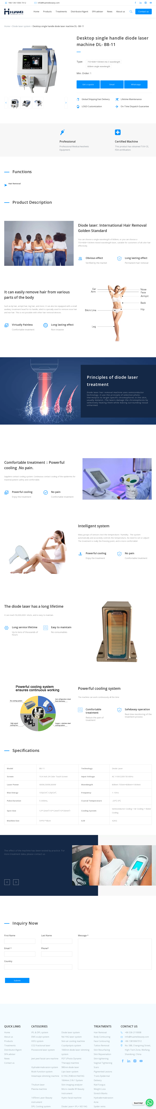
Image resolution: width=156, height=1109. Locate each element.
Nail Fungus (99, 1095)
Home (36, 11)
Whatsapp (135, 87)
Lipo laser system (69, 1082)
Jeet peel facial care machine (44, 1069)
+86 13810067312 (133, 1051)
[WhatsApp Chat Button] (149, 1102)
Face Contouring (102, 1051)
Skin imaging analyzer (72, 1095)
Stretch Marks (100, 1103)
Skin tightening (101, 1069)
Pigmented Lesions (103, 1082)
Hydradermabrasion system (44, 1077)
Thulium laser (38, 1095)
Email (112, 87)
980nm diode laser (70, 1077)
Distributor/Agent (79, 11)
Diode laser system (21, 26)
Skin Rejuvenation (102, 1064)
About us (120, 11)
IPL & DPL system (39, 1043)
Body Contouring (102, 1047)
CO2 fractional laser (40, 1056)
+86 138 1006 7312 (17, 2)
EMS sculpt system (40, 1047)
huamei (13, 11)
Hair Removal (19, 185)
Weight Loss (100, 1099)
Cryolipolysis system (71, 1056)
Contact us (143, 11)
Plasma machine (39, 1099)
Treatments (61, 11)
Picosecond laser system (43, 1060)
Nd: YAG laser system (71, 1047)
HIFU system (37, 1051)
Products (47, 11)
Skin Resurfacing (102, 1060)
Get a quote (88, 87)
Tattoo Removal (101, 1056)
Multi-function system (41, 1082)
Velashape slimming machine (45, 1086)
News (109, 11)
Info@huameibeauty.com (49, 2)
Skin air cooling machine (73, 1051)
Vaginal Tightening (103, 1073)
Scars (96, 1077)
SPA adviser (97, 11)
